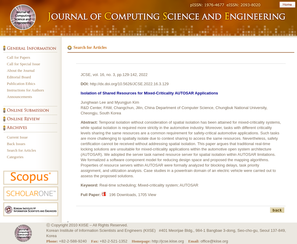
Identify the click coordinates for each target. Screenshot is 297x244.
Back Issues (16, 144)
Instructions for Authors (25, 90)
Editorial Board (19, 77)
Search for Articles (21, 150)
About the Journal (21, 70)
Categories (15, 157)
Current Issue (17, 137)
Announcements (19, 96)
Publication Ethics (21, 83)
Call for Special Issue (23, 64)
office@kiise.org (214, 241)
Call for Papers (18, 57)
